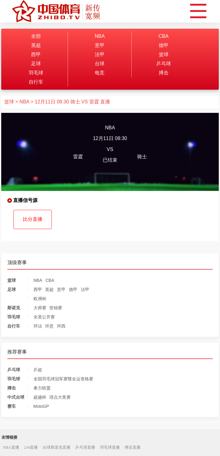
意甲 (100, 45)
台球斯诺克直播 (56, 447)
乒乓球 (163, 63)
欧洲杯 (40, 298)
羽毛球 (36, 72)
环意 (49, 326)
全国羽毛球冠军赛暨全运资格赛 (63, 378)
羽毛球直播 (110, 447)
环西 (61, 326)
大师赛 (40, 307)
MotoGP (41, 406)
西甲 (36, 54)
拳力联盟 (42, 388)
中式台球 (15, 397)
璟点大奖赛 (60, 397)
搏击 (164, 72)
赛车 (11, 406)
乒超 (38, 369)
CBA (163, 36)
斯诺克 (13, 307)
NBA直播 (11, 447)
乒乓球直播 (85, 447)
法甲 (100, 54)
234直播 (31, 447)
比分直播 (32, 219)
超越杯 (40, 397)
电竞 (100, 72)
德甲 (164, 45)
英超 (36, 45)
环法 (38, 326)
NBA (100, 36)
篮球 (164, 54)
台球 (100, 63)
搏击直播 (132, 447)
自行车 (36, 81)
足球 (36, 63)
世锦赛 (55, 307)
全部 (36, 36)
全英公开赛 (44, 316)
